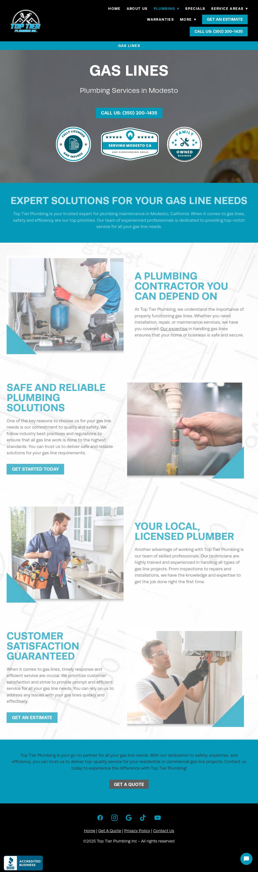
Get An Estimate (225, 19)
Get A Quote (129, 784)
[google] (129, 818)
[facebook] (100, 818)
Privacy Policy (137, 831)
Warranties (160, 19)
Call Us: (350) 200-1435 (219, 31)
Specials (195, 9)
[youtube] (157, 818)
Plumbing (166, 9)
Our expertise (169, 328)
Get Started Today (31, 469)
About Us (137, 9)
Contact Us (163, 831)
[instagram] (114, 818)
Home (114, 9)
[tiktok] (143, 818)
